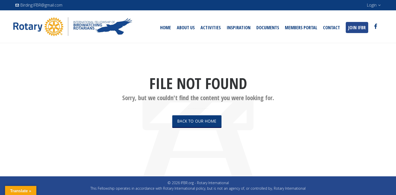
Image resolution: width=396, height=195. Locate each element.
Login (374, 5)
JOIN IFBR (357, 27)
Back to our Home (196, 121)
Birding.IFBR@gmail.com (38, 5)
